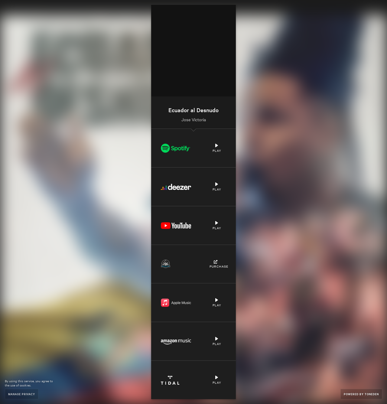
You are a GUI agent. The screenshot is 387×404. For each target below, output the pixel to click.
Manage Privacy (21, 394)
